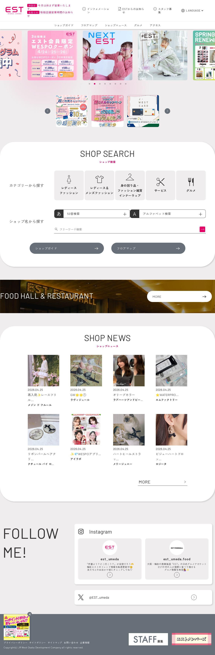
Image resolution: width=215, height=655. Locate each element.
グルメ (138, 25)
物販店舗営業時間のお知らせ (50, 13)
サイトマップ (55, 642)
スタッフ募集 (165, 10)
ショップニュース (116, 25)
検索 (202, 229)
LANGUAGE (193, 10)
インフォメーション (98, 10)
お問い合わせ (71, 642)
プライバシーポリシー (15, 642)
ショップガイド (64, 25)
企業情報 (84, 642)
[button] (89, 84)
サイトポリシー (37, 642)
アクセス (155, 25)
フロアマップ (89, 25)
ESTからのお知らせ (133, 10)
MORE (157, 296)
